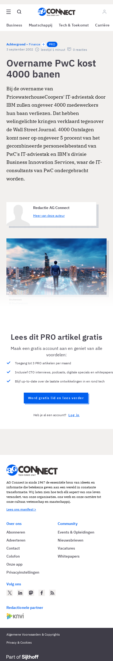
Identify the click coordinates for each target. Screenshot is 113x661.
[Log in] (104, 12)
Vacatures (66, 548)
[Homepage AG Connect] (56, 11)
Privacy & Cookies (19, 642)
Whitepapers (69, 556)
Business (14, 25)
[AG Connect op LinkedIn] (20, 593)
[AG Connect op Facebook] (41, 593)
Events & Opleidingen (76, 532)
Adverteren (15, 540)
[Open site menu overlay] (8, 12)
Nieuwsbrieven (70, 540)
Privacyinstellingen (22, 572)
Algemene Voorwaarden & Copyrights (33, 634)
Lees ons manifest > (21, 509)
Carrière (102, 25)
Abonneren (15, 532)
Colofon (13, 556)
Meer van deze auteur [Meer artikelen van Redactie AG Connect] (49, 216)
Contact (13, 548)
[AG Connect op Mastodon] (31, 593)
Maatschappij (41, 25)
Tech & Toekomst (74, 25)
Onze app (14, 564)
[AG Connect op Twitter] (9, 593)
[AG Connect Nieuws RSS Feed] (52, 593)
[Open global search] (19, 12)
